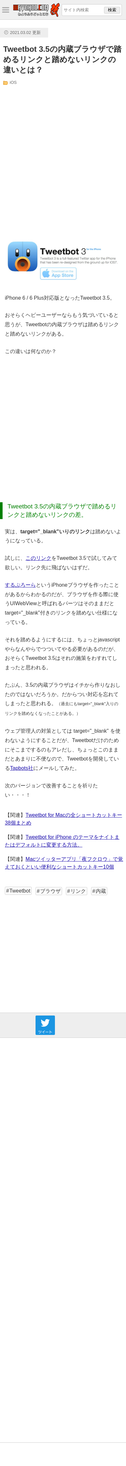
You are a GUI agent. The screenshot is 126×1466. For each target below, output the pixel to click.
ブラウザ (50, 891)
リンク (78, 891)
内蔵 (101, 891)
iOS (13, 82)
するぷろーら (20, 585)
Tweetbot (19, 891)
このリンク (38, 558)
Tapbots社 (21, 768)
